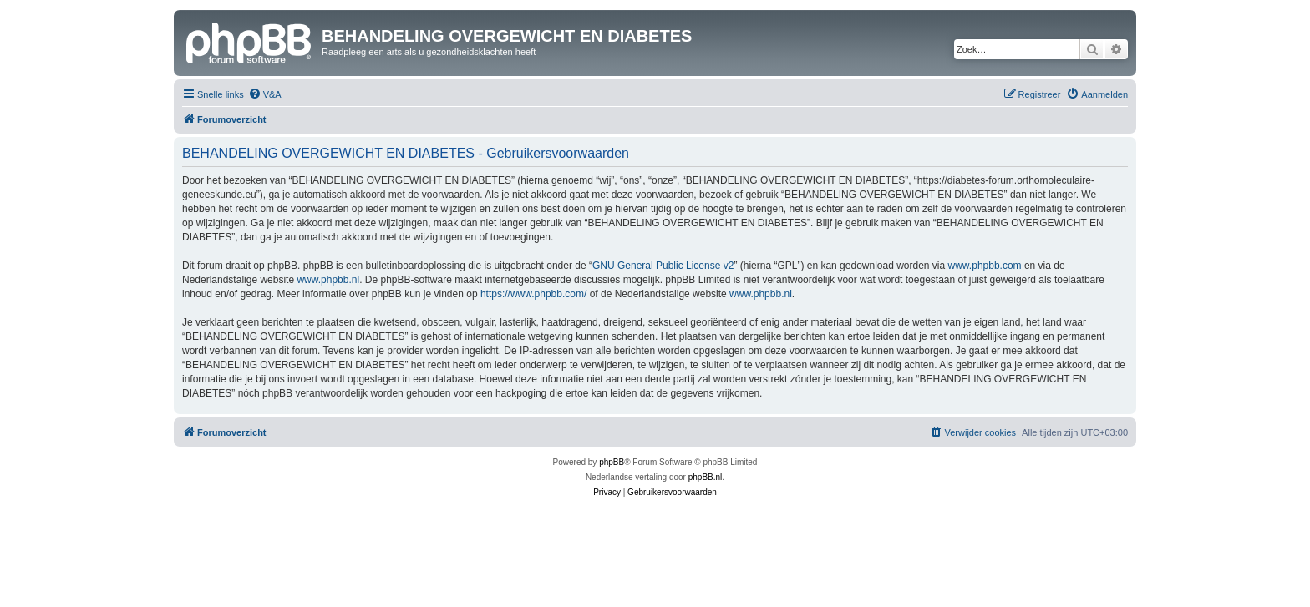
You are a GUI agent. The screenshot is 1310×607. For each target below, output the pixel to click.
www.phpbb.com (985, 265)
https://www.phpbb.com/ (533, 294)
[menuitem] (265, 94)
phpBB (611, 462)
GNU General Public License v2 (663, 265)
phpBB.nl (705, 477)
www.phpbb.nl (328, 280)
